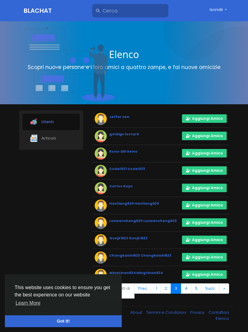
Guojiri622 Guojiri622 (128, 238)
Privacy (197, 312)
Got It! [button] (63, 321)
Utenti (42, 122)
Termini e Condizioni (166, 312)
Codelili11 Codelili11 (127, 168)
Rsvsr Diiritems (123, 151)
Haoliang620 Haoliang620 (134, 203)
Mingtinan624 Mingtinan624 (136, 272)
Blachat (38, 10)
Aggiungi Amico (204, 118)
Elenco (222, 318)
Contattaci (218, 312)
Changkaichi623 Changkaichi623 (140, 255)
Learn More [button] (28, 303)
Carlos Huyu (121, 186)
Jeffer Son (119, 116)
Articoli (43, 138)
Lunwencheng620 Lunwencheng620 (143, 220)
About (136, 312)
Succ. (210, 288)
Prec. (143, 288)
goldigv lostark (124, 134)
